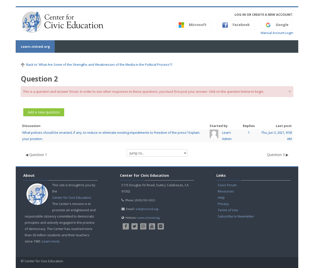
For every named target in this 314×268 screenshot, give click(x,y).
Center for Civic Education (71, 197)
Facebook (236, 25)
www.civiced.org (149, 217)
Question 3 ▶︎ (278, 154)
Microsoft (192, 25)
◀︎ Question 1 (36, 154)
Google (277, 25)
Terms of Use (228, 210)
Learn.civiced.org (35, 46)
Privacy (223, 204)
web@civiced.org (146, 208)
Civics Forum (227, 185)
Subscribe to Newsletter (236, 216)
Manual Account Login (277, 33)
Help (221, 197)
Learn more (50, 241)
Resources (226, 191)
